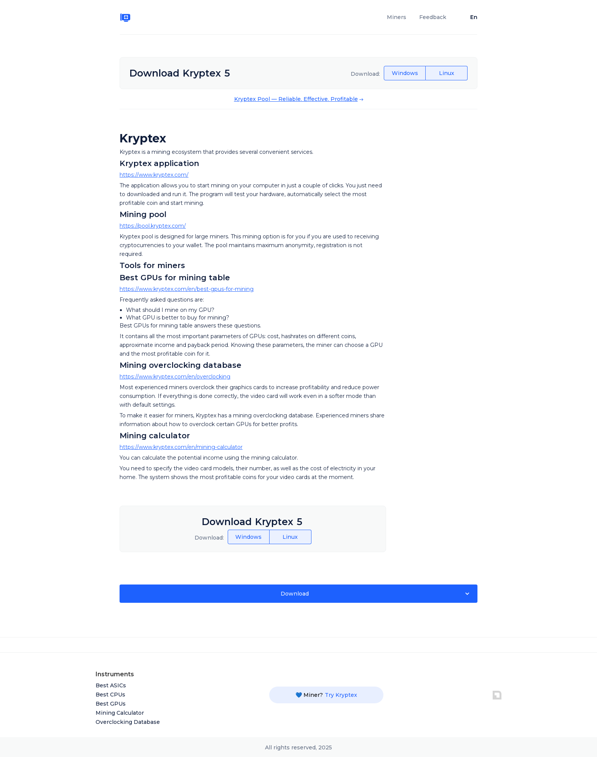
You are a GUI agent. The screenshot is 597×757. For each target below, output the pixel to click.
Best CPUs (110, 694)
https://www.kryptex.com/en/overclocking (175, 376)
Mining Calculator (120, 712)
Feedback (432, 17)
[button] (298, 594)
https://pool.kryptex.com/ (153, 225)
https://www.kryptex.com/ (154, 174)
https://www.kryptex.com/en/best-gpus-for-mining (187, 289)
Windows (405, 73)
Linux (446, 73)
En (473, 17)
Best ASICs (111, 685)
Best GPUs (111, 703)
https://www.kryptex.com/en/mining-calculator (181, 447)
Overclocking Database (128, 722)
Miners (396, 17)
